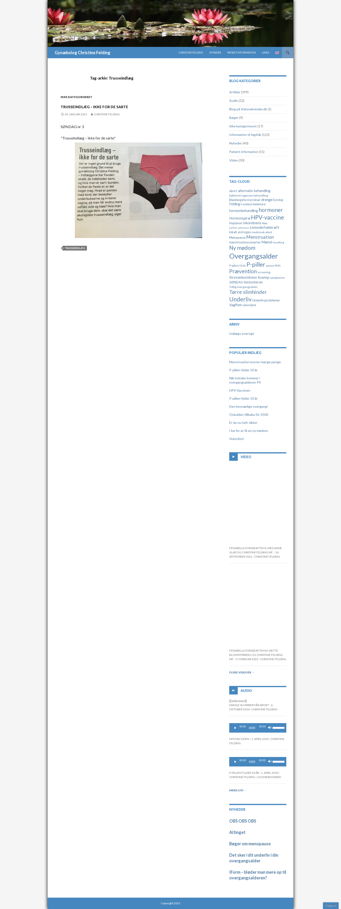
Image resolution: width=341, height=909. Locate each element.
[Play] (235, 727)
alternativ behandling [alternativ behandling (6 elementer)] (254, 191)
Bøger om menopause (250, 843)
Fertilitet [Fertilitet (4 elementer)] (246, 204)
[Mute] (270, 727)
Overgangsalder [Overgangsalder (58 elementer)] (253, 256)
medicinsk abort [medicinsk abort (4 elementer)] (261, 232)
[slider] (252, 728)
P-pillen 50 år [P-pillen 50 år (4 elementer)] (237, 265)
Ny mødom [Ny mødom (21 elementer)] (242, 248)
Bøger (233, 118)
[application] (258, 728)
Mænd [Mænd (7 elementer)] (266, 242)
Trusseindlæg (75, 256)
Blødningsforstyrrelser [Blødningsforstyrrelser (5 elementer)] (244, 200)
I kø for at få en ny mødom (248, 431)
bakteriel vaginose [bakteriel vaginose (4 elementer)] (241, 195)
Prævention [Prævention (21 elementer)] (243, 271)
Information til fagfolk (245, 135)
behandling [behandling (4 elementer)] (261, 195)
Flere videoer (242, 672)
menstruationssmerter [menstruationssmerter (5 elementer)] (245, 242)
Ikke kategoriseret (76, 97)
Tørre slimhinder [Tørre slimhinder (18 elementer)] (248, 292)
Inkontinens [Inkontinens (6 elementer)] (252, 223)
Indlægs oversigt (241, 333)
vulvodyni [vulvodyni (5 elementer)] (249, 305)
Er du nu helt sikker (243, 423)
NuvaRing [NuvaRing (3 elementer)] (278, 242)
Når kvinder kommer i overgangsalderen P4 (245, 380)
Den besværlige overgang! (248, 406)
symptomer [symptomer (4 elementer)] (277, 277)
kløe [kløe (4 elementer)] (264, 223)
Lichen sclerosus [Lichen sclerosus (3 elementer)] (239, 227)
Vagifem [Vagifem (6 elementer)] (235, 305)
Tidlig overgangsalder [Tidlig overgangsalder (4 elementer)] (243, 287)
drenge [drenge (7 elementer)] (267, 199)
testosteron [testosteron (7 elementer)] (253, 282)
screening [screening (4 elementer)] (263, 272)
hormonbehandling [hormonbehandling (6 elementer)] (243, 211)
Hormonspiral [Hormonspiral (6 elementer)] (239, 218)
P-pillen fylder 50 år (243, 370)
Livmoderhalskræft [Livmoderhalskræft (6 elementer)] (264, 227)
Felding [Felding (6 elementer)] (234, 204)
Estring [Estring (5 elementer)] (278, 200)
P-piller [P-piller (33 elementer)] (256, 264)
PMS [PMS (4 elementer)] (277, 265)
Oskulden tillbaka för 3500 (248, 414)
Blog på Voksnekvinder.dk (248, 109)
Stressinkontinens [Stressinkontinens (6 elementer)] (243, 277)
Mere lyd (238, 790)
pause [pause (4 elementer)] (270, 265)
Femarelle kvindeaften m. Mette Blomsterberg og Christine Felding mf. (256, 655)
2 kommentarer (269, 777)
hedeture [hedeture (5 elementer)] (259, 204)
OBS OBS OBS (242, 821)
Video (233, 160)
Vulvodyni (236, 439)
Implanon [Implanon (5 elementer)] (235, 223)
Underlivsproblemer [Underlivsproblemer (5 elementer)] (266, 300)
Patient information (241, 52)
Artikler (234, 92)
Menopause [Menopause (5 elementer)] (237, 237)
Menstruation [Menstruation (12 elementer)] (260, 237)
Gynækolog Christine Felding (82, 52)
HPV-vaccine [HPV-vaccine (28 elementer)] (267, 217)
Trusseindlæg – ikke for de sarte (116, 109)
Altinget (237, 832)
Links (265, 52)
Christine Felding (191, 52)
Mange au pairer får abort (249, 705)
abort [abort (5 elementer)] (233, 191)
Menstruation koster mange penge (255, 362)
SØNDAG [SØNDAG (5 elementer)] (236, 282)
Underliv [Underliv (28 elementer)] (240, 299)
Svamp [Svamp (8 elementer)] (263, 277)
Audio (233, 101)
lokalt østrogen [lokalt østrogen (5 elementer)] (240, 232)
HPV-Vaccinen (239, 390)
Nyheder (215, 52)
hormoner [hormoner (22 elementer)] (271, 210)
